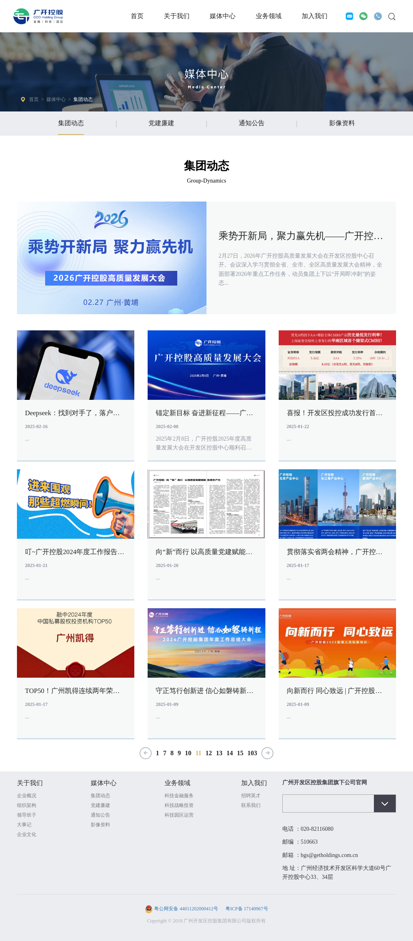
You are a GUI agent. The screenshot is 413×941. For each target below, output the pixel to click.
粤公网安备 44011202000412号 (186, 915)
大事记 (24, 831)
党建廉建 (161, 123)
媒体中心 (223, 16)
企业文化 (26, 840)
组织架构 (26, 811)
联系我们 (251, 811)
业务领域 (269, 16)
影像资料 (342, 123)
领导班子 (26, 821)
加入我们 (314, 16)
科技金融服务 (179, 801)
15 (240, 759)
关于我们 (177, 16)
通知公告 (252, 123)
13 (219, 759)
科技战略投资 (179, 811)
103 (252, 759)
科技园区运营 (179, 821)
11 (198, 759)
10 (188, 759)
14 (230, 759)
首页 (137, 16)
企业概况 (26, 801)
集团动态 (83, 99)
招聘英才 (251, 801)
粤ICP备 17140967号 (246, 915)
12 (209, 759)
